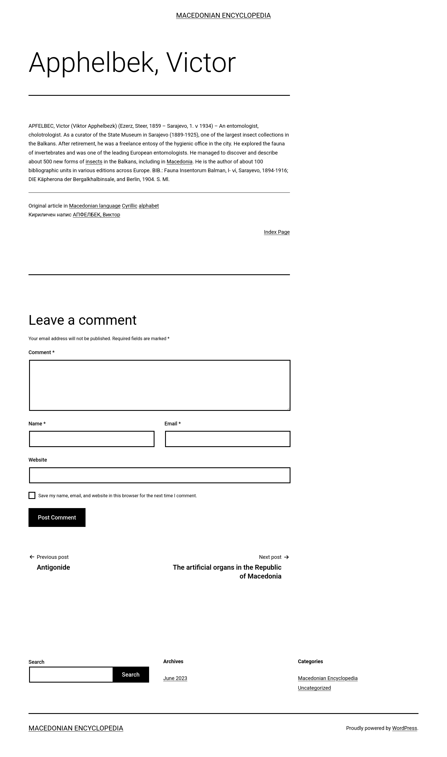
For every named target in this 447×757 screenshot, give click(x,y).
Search (36, 662)
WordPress (404, 728)
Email (172, 424)
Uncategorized (314, 688)
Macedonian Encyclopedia (223, 15)
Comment (41, 352)
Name (37, 424)
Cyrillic (129, 206)
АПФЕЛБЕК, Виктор (96, 215)
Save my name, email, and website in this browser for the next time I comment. (117, 495)
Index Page (277, 232)
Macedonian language (95, 206)
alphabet (149, 206)
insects (94, 162)
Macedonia (179, 162)
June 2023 (175, 678)
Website (38, 460)
